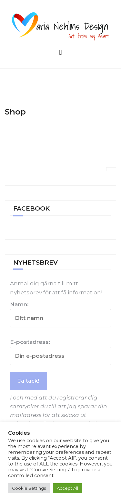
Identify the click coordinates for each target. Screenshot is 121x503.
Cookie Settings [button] (29, 488)
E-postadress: (60, 352)
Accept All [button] (67, 488)
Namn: (60, 314)
